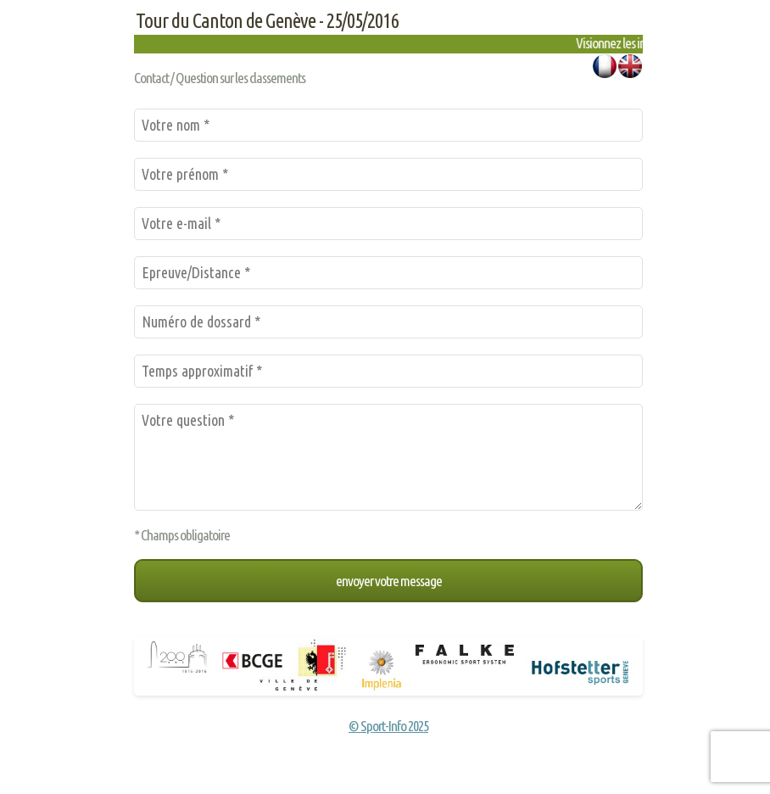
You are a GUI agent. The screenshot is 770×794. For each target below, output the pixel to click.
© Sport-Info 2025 (388, 726)
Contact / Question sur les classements (219, 78)
